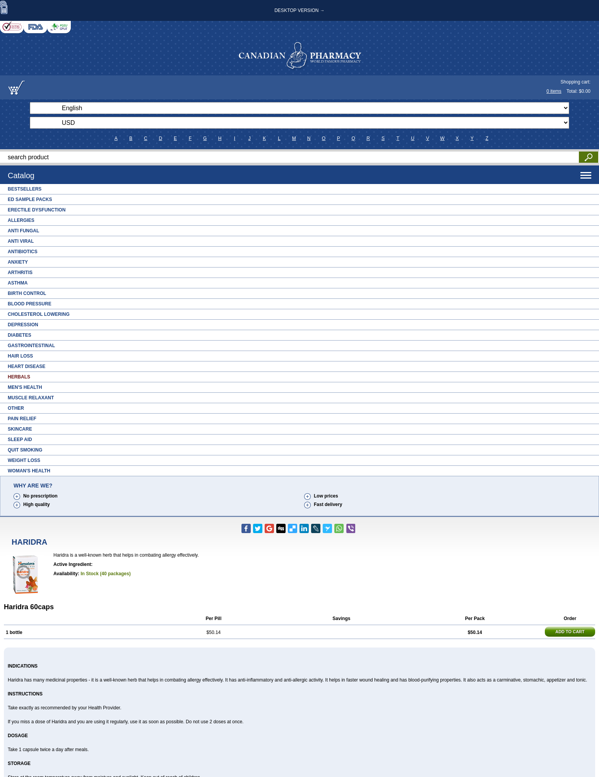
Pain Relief (22, 418)
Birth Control (27, 293)
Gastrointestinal (31, 345)
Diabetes (19, 335)
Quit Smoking (25, 450)
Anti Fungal (23, 230)
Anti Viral (21, 241)
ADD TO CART (570, 631)
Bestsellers (24, 189)
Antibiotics (23, 251)
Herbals (19, 377)
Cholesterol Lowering (39, 314)
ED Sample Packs (30, 199)
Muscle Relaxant (31, 397)
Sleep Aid (20, 439)
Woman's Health (29, 471)
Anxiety (18, 262)
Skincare (20, 429)
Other (16, 408)
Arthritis (20, 272)
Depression (23, 324)
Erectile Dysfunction (36, 210)
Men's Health (25, 387)
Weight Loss (24, 460)
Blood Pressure (29, 304)
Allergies (21, 220)
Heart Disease (26, 366)
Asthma (17, 283)
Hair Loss (20, 356)
